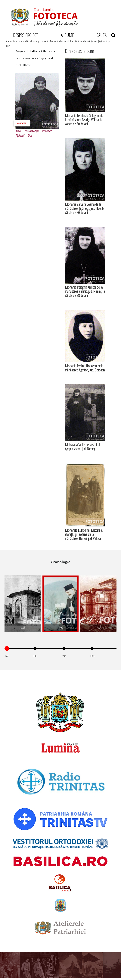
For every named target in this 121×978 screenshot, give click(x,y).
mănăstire (46, 131)
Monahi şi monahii (39, 41)
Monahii (54, 41)
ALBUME (67, 35)
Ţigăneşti (19, 135)
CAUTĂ (105, 35)
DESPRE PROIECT (25, 35)
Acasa (8, 41)
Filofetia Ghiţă (31, 131)
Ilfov (30, 135)
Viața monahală (20, 41)
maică (18, 131)
